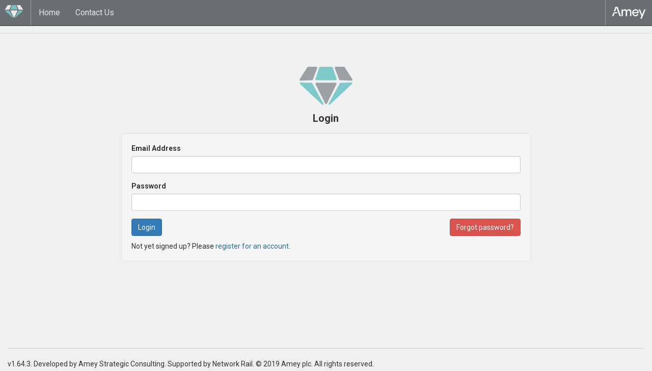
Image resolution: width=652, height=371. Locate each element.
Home (49, 12)
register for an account (252, 246)
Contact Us (94, 12)
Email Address (156, 148)
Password (148, 186)
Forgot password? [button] (485, 227)
